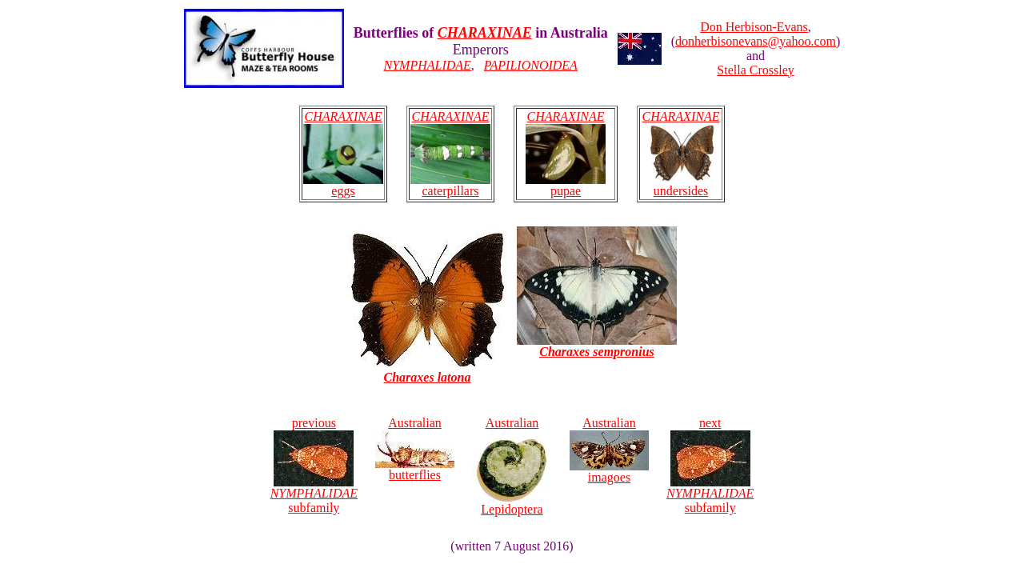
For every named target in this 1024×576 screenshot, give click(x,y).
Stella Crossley (755, 70)
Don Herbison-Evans (754, 27)
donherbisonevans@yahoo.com (755, 41)
